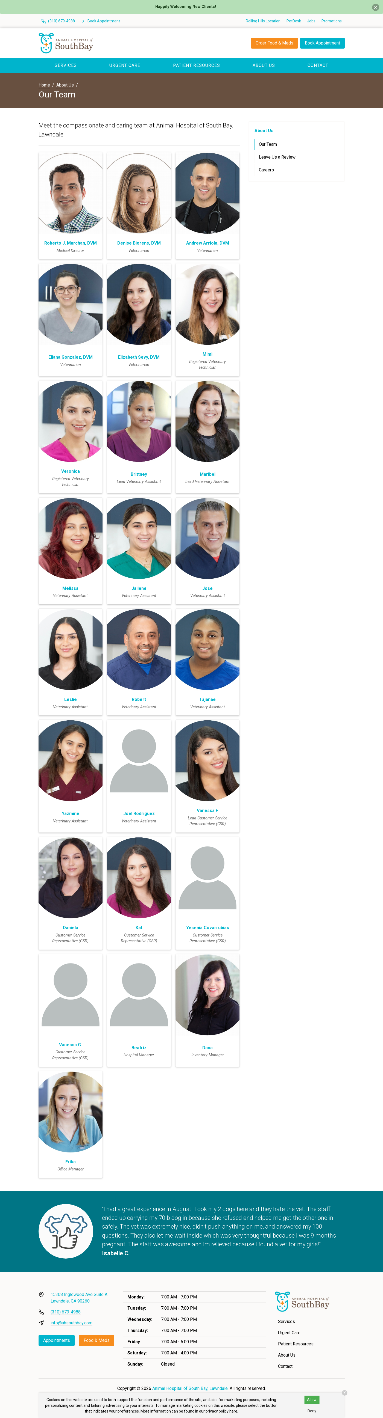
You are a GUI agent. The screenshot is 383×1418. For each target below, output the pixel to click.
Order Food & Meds (274, 43)
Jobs (311, 21)
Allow (312, 1400)
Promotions (331, 21)
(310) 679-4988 (66, 1312)
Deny (312, 1411)
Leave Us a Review (277, 157)
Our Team (268, 144)
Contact (318, 65)
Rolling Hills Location (263, 21)
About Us (264, 65)
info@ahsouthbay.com (71, 1322)
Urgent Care (124, 65)
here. (233, 1411)
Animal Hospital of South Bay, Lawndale (190, 1388)
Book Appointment (322, 43)
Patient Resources (196, 65)
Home (44, 85)
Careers (266, 170)
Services (66, 65)
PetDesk (293, 21)
